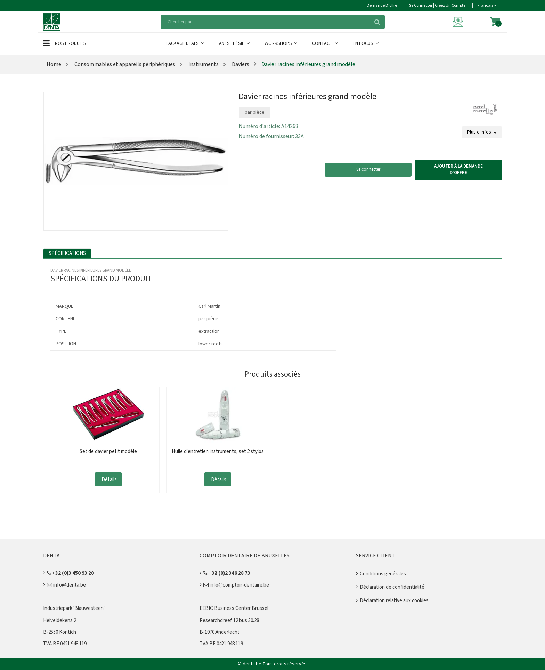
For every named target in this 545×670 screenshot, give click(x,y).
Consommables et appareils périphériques (124, 64)
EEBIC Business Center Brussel (234, 608)
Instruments (203, 64)
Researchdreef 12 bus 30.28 (229, 620)
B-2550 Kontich (59, 632)
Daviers (240, 64)
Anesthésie (235, 43)
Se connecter (368, 169)
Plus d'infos (482, 132)
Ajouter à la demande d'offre (458, 169)
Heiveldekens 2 (59, 620)
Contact (325, 43)
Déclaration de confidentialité (392, 587)
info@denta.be (66, 585)
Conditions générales (383, 574)
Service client (375, 555)
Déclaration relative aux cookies (394, 600)
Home (54, 64)
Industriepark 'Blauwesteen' (74, 608)
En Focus (366, 43)
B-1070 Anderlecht (219, 632)
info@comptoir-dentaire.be (236, 585)
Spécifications (67, 253)
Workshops (281, 43)
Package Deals (185, 43)
